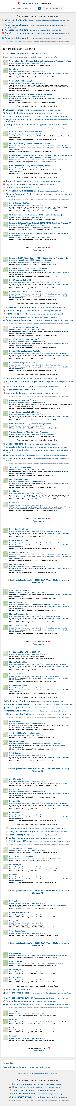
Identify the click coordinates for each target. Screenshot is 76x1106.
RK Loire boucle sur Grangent (21, 856)
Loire (33, 63)
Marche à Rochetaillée (18, 614)
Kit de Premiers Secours (16, 25)
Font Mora (58, 616)
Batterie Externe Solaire (17, 381)
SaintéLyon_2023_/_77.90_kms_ (24, 848)
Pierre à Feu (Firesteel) (17, 314)
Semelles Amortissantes (18, 320)
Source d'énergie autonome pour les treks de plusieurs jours (52, 704)
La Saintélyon (15, 721)
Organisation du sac (16, 184)
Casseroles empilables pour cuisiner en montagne (46, 113)
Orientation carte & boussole (23, 828)
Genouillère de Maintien (17, 447)
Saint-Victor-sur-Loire (53, 160)
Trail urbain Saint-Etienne (20, 467)
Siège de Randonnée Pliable (19, 119)
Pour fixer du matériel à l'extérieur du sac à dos (51, 387)
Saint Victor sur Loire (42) (20, 280)
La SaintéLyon (15, 865)
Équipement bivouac (22, 1097)
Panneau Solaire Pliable (17, 704)
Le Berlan (13, 875)
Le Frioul (13, 901)
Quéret (48, 238)
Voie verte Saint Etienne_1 (20, 81)
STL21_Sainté (15, 978)
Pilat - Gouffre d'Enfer (18, 529)
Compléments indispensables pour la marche (45, 30)
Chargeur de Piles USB (17, 124)
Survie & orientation (16, 317)
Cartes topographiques (17, 116)
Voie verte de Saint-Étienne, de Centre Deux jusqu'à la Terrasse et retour (40, 61)
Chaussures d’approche (17, 110)
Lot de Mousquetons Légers (19, 386)
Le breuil (13, 1020)
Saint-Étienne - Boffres (19, 203)
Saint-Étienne (40, 63)
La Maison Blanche (61, 146)
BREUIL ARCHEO (16, 961)
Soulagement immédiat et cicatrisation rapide (51, 307)
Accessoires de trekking (16, 30)
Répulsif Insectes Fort (17, 714)
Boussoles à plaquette (17, 989)
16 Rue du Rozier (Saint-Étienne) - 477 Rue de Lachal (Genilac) (35, 215)
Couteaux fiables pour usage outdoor (44, 188)
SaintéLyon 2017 (16, 779)
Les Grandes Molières (52, 676)
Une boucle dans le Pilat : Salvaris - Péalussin (28, 432)
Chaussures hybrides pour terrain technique (46, 110)
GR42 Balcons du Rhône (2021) (22, 400)
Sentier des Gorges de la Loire (22, 363)
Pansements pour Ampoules (20, 307)
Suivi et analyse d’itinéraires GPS (47, 1091)
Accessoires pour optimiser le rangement (41, 184)
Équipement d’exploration (17, 38)
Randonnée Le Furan (18, 686)
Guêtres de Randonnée (16, 20)
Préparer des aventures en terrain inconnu (46, 38)
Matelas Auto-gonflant (17, 711)
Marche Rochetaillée (18, 662)
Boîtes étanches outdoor (18, 389)
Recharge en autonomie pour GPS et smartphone (51, 998)
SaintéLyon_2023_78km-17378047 (24, 652)
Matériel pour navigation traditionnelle (51, 828)
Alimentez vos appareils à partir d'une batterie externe (48, 125)
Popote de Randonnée (17, 113)
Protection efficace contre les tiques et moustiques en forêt (50, 714)
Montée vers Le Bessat (19, 479)
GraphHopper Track (17, 931)
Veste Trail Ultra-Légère (17, 450)
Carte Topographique (19, 834)
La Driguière (59, 964)
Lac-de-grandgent (17, 741)
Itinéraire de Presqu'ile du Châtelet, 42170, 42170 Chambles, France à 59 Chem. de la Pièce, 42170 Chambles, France (40, 224)
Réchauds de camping (17, 1001)
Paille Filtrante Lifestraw (20, 841)
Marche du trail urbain (18, 564)
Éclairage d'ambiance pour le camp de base (43, 393)
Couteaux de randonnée (18, 187)
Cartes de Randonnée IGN (18, 458)
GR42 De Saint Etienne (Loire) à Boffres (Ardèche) (30, 166)
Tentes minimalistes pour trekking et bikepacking (43, 181)
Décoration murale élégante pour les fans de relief (48, 835)
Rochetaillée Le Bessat (19, 552)
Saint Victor (14, 789)
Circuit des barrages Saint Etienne (24, 412)
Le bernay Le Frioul (17, 674)
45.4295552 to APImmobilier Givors (24, 733)
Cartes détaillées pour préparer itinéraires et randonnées (50, 116)
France (11, 63)
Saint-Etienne (15, 753)
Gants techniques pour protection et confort (42, 444)
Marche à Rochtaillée (18, 626)
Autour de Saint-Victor (19, 590)
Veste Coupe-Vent (15, 707)
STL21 (11, 1028)
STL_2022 (13, 921)
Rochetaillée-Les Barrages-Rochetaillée (26, 351)
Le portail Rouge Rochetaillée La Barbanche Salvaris (31, 94)
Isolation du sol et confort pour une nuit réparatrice (48, 711)
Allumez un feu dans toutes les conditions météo (47, 314)
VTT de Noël (14, 1011)
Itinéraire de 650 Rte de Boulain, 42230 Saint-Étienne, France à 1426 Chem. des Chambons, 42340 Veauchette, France (38, 259)
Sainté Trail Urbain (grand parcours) (24, 327)
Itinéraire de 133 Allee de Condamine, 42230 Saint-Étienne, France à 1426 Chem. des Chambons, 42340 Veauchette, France (40, 156)
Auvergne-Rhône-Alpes (22, 63)
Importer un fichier (54, 8)
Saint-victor (14, 813)
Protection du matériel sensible (43, 390)
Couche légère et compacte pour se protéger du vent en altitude (48, 708)
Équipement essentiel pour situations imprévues (43, 1087)
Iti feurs (12, 1036)
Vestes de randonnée (16, 455)
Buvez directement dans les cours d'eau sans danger (52, 841)
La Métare (13, 69)
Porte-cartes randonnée (24, 1093)
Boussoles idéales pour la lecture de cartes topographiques (50, 990)
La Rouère (58, 531)
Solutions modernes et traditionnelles (51, 191)
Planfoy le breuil (16, 953)
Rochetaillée (50, 146)
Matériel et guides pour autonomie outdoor (42, 317)
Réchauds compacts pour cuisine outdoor (43, 1001)
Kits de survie (18, 1087)
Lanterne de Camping (16, 393)
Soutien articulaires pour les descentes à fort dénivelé (49, 447)
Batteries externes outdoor (19, 998)
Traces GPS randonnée (23, 1090)
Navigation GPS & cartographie (21, 191)
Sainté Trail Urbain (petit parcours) (24, 339)
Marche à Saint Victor (18, 602)
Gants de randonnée (16, 444)
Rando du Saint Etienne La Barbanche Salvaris (28, 268)
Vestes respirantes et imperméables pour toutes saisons (47, 455)
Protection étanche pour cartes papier (51, 1094)
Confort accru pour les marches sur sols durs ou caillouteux (52, 320)
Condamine (64, 160)
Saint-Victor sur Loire (18, 541)
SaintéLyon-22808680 (19, 913)
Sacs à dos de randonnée (17, 33)
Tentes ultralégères (15, 181)
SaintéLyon (14, 491)
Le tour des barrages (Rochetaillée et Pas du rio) (29, 143)
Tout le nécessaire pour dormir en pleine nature (50, 1097)
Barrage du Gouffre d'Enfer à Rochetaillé (26, 292)
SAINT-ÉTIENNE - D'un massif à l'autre (25, 132)
